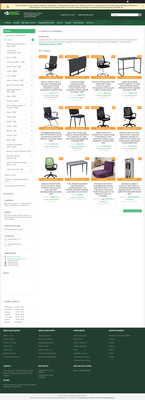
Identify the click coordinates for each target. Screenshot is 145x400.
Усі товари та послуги (131, 211)
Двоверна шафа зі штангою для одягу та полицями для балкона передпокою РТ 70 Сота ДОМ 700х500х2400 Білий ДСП (129, 189)
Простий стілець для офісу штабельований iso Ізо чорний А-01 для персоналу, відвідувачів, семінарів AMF (77, 137)
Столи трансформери (11, 357)
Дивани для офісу (80, 346)
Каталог (16, 23)
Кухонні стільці (8, 339)
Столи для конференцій (47, 353)
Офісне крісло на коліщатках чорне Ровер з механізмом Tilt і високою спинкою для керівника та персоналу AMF (103, 138)
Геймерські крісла (44, 335)
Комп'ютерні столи (45, 350)
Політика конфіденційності (105, 397)
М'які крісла (78, 339)
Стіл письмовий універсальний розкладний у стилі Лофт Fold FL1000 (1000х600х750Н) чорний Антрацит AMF (77, 87)
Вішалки (9, 130)
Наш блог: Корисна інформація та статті (17, 180)
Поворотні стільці (9, 342)
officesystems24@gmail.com (17, 259)
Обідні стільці (8, 335)
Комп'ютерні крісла (45, 339)
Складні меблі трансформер (11, 51)
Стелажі (9, 126)
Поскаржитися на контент (86, 397)
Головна (7, 23)
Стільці (9, 71)
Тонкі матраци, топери (82, 360)
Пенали (9, 121)
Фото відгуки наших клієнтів (15, 185)
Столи (8, 76)
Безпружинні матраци (82, 357)
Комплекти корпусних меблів (14, 145)
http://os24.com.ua (13, 256)
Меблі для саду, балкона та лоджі (16, 45)
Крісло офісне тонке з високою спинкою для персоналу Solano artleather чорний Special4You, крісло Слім (51, 86)
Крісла (8, 57)
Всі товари (8, 40)
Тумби (8, 117)
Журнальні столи (9, 353)
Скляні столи (8, 346)
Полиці (8, 112)
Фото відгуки (78, 23)
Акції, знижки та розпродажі (15, 35)
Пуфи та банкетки (80, 342)
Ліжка (8, 96)
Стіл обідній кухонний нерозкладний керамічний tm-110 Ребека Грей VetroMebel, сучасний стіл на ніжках (77, 188)
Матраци (9, 101)
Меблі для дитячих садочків (13, 157)
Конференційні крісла (46, 342)
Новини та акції (10, 175)
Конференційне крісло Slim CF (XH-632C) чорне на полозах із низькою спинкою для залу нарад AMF (51, 137)
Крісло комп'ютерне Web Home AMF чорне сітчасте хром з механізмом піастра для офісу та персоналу (103, 86)
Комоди (9, 135)
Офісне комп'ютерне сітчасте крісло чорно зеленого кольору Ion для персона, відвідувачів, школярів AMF (51, 189)
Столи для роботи (13, 62)
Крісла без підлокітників (47, 357)
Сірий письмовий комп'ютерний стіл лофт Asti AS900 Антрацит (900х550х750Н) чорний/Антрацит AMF (129, 86)
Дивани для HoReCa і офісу (14, 90)
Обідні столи (8, 350)
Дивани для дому (12, 85)
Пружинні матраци (80, 353)
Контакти (90, 23)
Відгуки (68, 23)
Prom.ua (84, 395)
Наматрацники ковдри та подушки (15, 106)
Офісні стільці (11, 66)
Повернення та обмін (46, 23)
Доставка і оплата (29, 23)
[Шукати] (140, 14)
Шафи (8, 140)
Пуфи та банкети (12, 80)
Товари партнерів (12, 169)
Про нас (60, 23)
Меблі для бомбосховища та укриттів (16, 163)
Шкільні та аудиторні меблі (16, 151)
